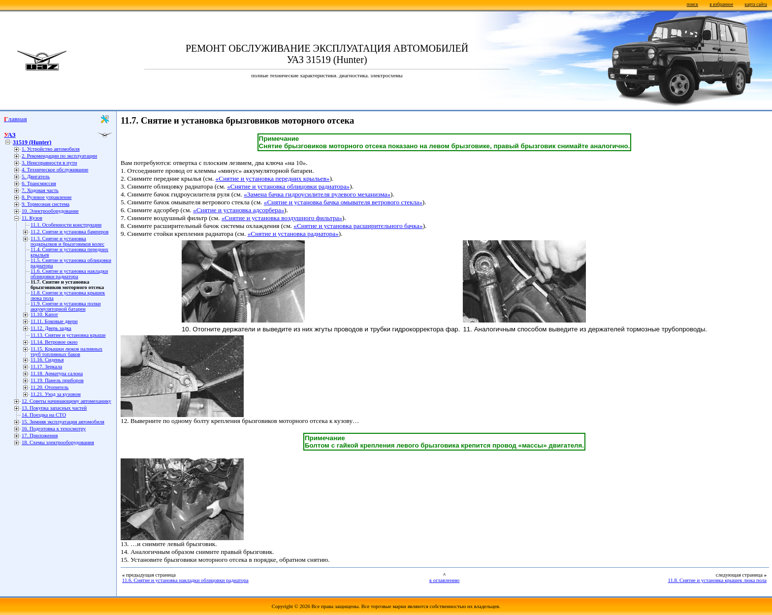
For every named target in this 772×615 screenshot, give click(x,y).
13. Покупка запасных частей (54, 408)
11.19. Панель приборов (57, 380)
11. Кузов (32, 218)
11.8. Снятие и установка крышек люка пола (717, 580)
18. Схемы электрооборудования (58, 442)
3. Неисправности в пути (49, 162)
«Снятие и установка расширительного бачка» (357, 225)
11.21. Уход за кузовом (56, 394)
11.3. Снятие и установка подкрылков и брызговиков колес (67, 241)
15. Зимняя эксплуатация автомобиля (63, 421)
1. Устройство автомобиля (51, 149)
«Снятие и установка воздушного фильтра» (282, 218)
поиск (692, 4)
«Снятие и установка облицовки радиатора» (288, 186)
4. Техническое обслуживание (55, 169)
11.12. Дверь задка (51, 328)
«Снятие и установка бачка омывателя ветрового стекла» (343, 202)
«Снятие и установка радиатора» (293, 233)
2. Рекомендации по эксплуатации (59, 156)
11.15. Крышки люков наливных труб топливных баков (66, 351)
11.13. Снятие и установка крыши (68, 335)
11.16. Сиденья (47, 359)
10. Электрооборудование (50, 211)
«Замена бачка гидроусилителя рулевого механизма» (317, 194)
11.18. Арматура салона (57, 373)
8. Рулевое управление (46, 197)
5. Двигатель (36, 176)
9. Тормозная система (45, 204)
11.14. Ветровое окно (54, 342)
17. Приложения (40, 435)
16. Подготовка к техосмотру (54, 428)
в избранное (721, 4)
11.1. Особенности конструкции (66, 224)
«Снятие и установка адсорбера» (238, 210)
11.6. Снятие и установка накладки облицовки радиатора (69, 273)
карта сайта (756, 4)
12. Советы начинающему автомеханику (66, 401)
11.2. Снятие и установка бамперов (69, 231)
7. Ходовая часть (40, 190)
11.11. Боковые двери (54, 321)
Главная (15, 119)
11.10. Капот (44, 314)
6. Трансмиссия (39, 183)
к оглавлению (444, 580)
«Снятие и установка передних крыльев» (273, 178)
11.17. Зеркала (46, 366)
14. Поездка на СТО (44, 415)
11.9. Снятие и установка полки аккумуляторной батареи (66, 306)
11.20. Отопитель (49, 387)
